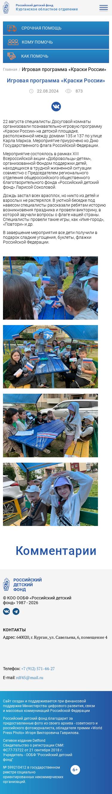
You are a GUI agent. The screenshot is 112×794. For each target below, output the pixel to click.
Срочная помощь (34, 28)
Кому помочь (30, 42)
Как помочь (27, 56)
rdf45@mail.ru (29, 677)
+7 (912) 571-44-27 (38, 668)
